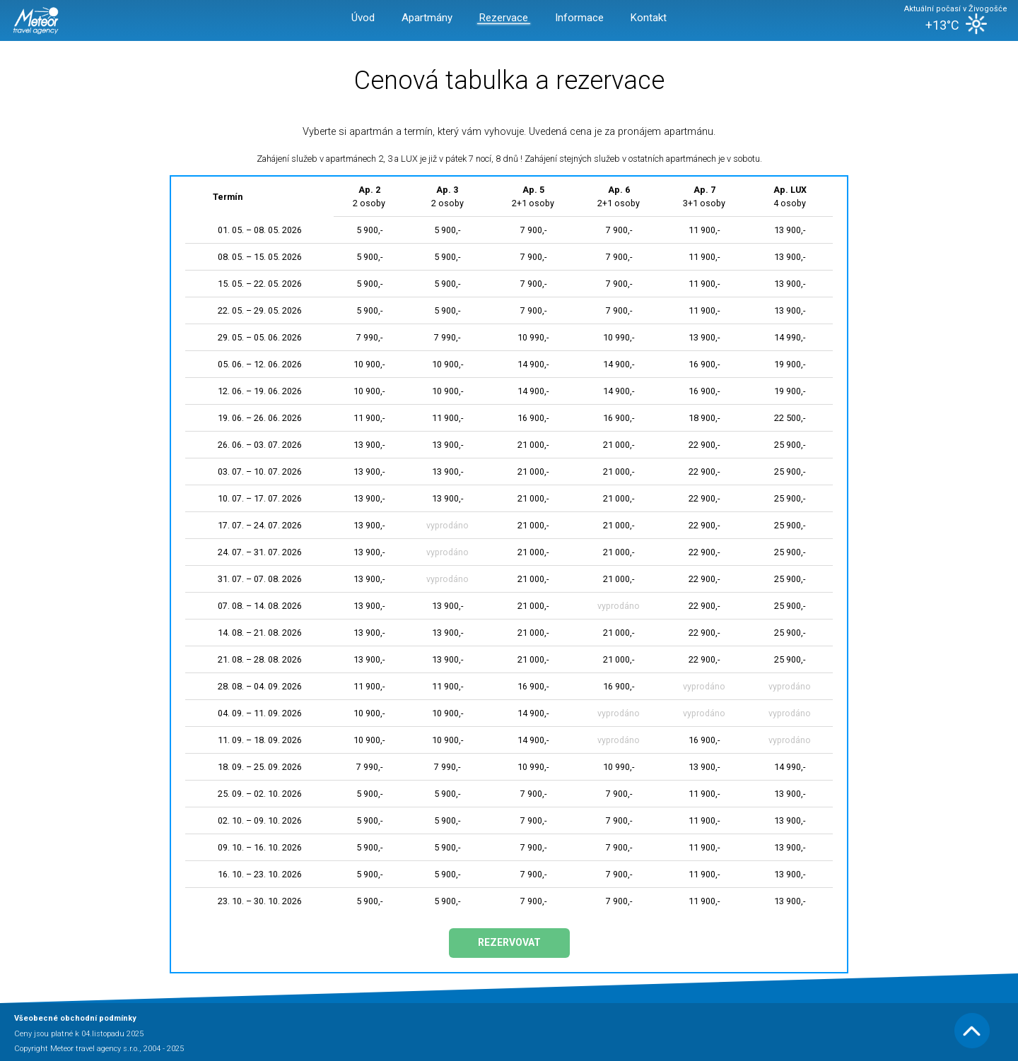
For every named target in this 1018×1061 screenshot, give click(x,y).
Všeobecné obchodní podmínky (75, 1018)
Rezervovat (509, 942)
